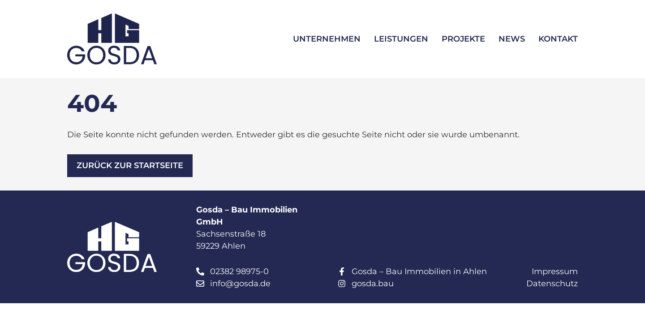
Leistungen (401, 39)
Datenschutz (552, 283)
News (512, 39)
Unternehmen (327, 39)
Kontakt (558, 39)
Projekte (463, 39)
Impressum (555, 271)
